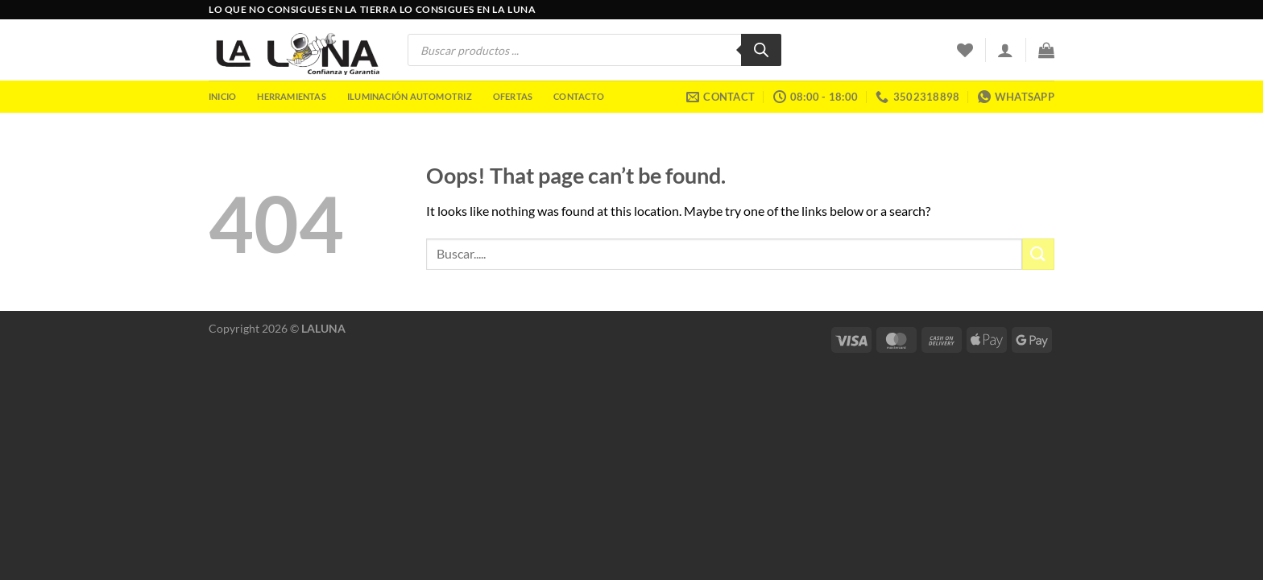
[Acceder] (1005, 50)
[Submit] (1038, 254)
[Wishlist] (965, 50)
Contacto (578, 96)
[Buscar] (761, 50)
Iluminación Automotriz (409, 96)
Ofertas (513, 96)
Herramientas (291, 96)
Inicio (222, 96)
